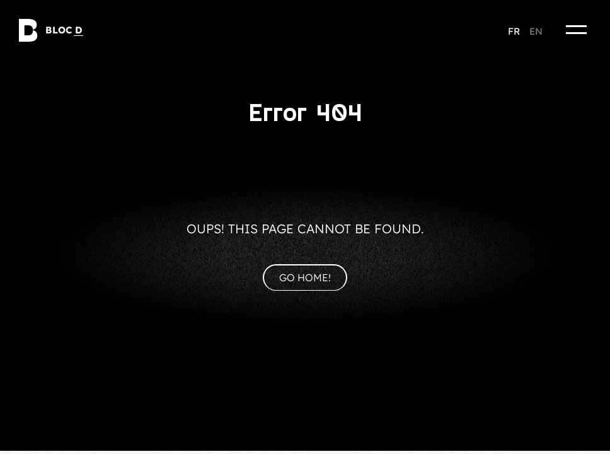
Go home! (305, 277)
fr (514, 31)
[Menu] (576, 29)
